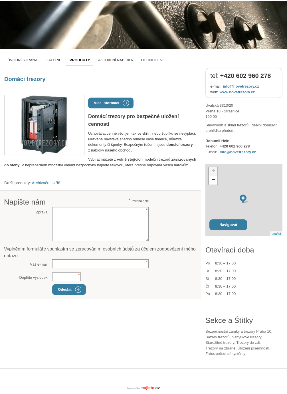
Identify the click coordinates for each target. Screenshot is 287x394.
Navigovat (228, 225)
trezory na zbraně (220, 348)
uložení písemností (253, 348)
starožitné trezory (219, 342)
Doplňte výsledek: (33, 277)
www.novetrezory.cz (237, 92)
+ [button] (213, 171)
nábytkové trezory (246, 337)
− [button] (213, 180)
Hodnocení (152, 60)
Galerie (53, 60)
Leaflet (276, 233)
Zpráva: (42, 212)
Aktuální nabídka (115, 60)
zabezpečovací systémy (225, 353)
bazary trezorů (217, 337)
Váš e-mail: (39, 264)
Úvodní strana (22, 60)
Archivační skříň (46, 183)
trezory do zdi (248, 342)
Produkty (80, 60)
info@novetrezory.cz (241, 86)
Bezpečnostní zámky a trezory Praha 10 (238, 331)
